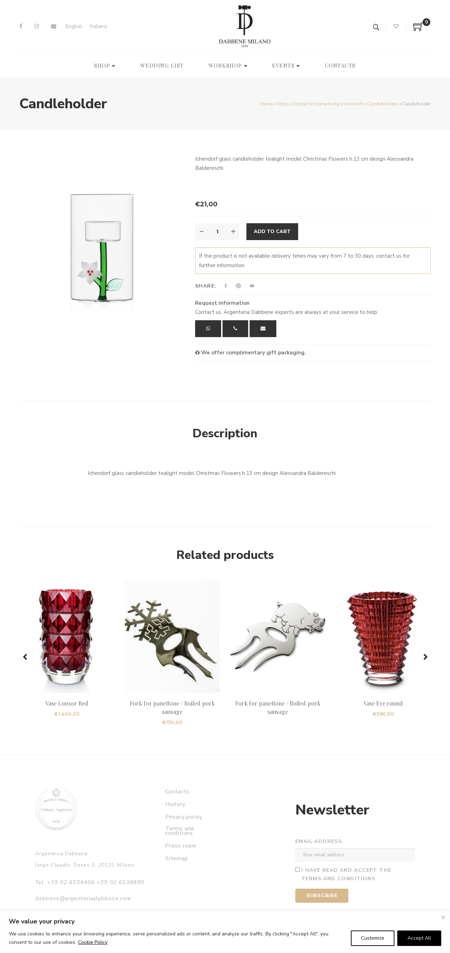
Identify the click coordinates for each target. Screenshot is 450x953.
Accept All (419, 938)
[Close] (443, 917)
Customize (372, 938)
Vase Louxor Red (66, 703)
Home (266, 104)
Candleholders (382, 104)
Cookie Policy (93, 942)
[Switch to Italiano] (98, 26)
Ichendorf (353, 104)
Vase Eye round (383, 703)
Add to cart (272, 231)
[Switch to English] (74, 26)
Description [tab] (225, 433)
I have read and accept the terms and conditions (346, 874)
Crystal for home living (315, 104)
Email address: (319, 841)
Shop (282, 104)
